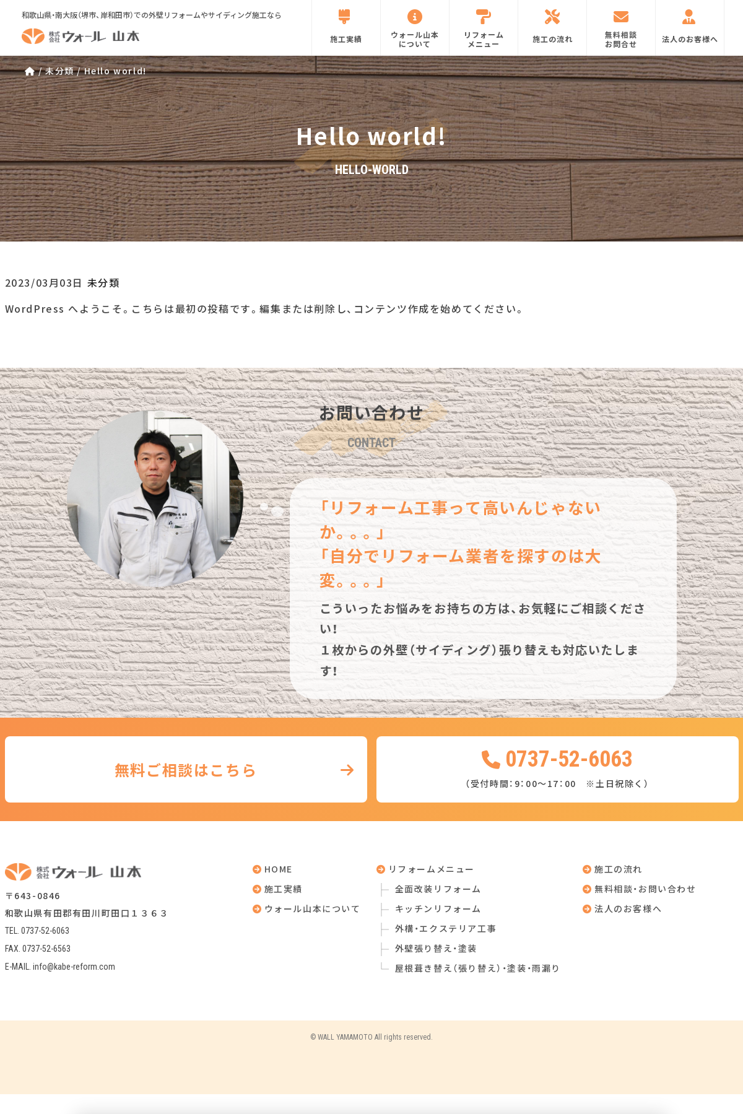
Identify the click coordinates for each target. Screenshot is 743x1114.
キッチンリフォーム (438, 908)
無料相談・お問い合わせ (640, 888)
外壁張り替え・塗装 (436, 948)
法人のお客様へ (690, 26)
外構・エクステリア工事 (446, 928)
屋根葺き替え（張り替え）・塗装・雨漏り (478, 968)
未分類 (103, 282)
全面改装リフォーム (438, 888)
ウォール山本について (415, 29)
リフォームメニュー (484, 29)
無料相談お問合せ (621, 29)
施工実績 (346, 26)
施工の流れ (552, 26)
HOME (273, 869)
